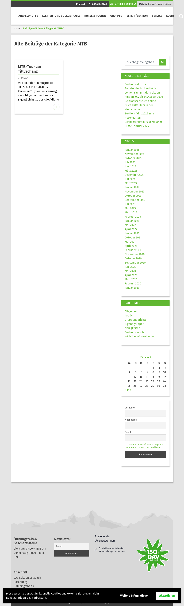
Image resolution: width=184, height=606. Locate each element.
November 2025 (134, 154)
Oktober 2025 (133, 158)
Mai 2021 (130, 241)
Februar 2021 (133, 250)
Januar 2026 (132, 149)
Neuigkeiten (132, 328)
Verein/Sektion (137, 15)
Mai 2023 (130, 208)
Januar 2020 (132, 287)
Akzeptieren (167, 595)
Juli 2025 (130, 162)
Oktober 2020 (133, 258)
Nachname (131, 419)
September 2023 (135, 200)
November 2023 (134, 191)
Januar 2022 (132, 233)
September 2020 (135, 262)
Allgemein (131, 311)
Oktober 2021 (133, 237)
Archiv (129, 315)
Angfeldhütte (28, 15)
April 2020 (131, 275)
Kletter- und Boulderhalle (61, 15)
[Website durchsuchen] (142, 62)
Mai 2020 (130, 271)
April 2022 (131, 229)
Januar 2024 (132, 187)
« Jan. (128, 390)
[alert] (112, 550)
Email (128, 432)
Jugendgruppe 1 (134, 324)
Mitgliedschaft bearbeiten (155, 4)
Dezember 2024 (134, 174)
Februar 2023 (133, 216)
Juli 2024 (130, 179)
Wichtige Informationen (140, 336)
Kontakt (80, 4)
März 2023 (131, 212)
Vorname (130, 407)
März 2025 (131, 170)
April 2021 (131, 246)
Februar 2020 (133, 283)
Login (170, 15)
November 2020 (135, 254)
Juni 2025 (130, 166)
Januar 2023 (132, 220)
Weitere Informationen (134, 595)
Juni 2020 (130, 266)
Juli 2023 (130, 204)
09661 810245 (98, 4)
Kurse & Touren (95, 15)
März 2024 (131, 183)
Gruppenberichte (136, 319)
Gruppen (116, 15)
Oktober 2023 (133, 195)
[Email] (72, 546)
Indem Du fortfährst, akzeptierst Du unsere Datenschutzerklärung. (144, 446)
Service (157, 15)
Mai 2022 (130, 225)
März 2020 (131, 279)
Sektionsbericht (135, 332)
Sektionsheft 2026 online (140, 101)
